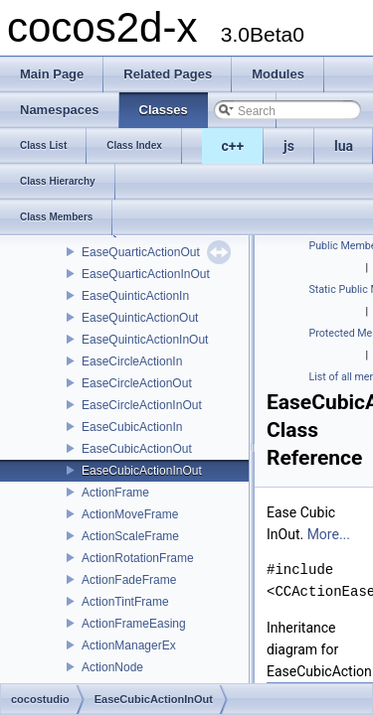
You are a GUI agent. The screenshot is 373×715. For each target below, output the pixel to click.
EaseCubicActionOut (137, 449)
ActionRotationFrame (138, 558)
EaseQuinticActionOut (140, 318)
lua (343, 146)
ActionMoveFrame (130, 514)
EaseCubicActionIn (132, 427)
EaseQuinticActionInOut (145, 340)
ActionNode (112, 667)
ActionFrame (115, 493)
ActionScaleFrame (130, 536)
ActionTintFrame (125, 602)
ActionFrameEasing (134, 624)
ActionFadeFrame (129, 580)
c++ (233, 146)
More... (328, 534)
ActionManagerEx (129, 645)
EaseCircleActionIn (132, 361)
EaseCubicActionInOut (142, 471)
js (288, 146)
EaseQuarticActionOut (141, 252)
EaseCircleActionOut (137, 383)
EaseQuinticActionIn (135, 296)
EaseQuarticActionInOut (146, 274)
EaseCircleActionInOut (142, 405)
